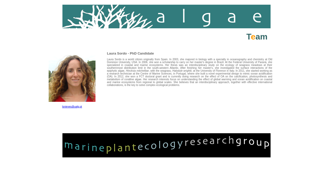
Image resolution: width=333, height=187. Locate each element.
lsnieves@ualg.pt (72, 106)
